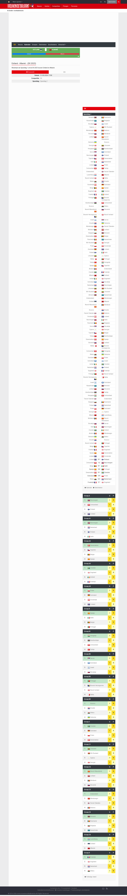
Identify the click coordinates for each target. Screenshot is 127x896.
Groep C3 (87, 789)
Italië (94, 162)
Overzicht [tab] (30, 72)
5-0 (99, 469)
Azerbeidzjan (107, 149)
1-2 (99, 463)
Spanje (105, 188)
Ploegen (65, 6)
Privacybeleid (65, 888)
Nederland (106, 162)
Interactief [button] (61, 44)
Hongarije (92, 149)
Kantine (47, 6)
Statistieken (43, 44)
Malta (105, 178)
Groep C (87, 722)
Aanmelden (112, 2)
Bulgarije (106, 120)
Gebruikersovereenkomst (45, 890)
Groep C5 (87, 835)
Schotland (106, 152)
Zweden (105, 191)
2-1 (99, 482)
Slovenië (92, 134)
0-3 (99, 479)
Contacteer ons (55, 888)
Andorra (105, 130)
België (93, 188)
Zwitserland (91, 168)
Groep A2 (87, 541)
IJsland (93, 165)
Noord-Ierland (91, 178)
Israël (105, 124)
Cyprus (93, 127)
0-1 (99, 459)
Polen (105, 165)
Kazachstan (91, 120)
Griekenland (91, 171)
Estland (37, 49)
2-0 (99, 476)
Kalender (27, 44)
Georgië (93, 145)
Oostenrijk (92, 184)
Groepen (34, 44)
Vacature (74, 888)
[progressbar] (29, 54)
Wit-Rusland (107, 127)
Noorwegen (91, 155)
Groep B (87, 609)
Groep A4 (87, 586)
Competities (56, 6)
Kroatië (105, 181)
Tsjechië (93, 158)
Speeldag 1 (44, 81)
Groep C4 (87, 812)
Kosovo (105, 142)
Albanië (53, 49)
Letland (93, 137)
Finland (105, 155)
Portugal (93, 197)
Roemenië (106, 117)
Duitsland (106, 184)
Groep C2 (87, 767)
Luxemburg (92, 175)
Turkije (105, 168)
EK (41, 78)
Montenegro (91, 130)
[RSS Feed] (107, 888)
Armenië (93, 117)
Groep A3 (87, 563)
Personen (74, 6)
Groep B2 (87, 654)
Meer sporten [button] (17, 2)
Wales (93, 181)
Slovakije (92, 124)
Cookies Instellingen (62, 890)
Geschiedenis (52, 44)
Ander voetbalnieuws (15, 10)
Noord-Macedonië (95, 771)
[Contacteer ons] (103, 888)
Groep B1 (87, 631)
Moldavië (106, 134)
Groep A (87, 496)
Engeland (92, 191)
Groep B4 (87, 699)
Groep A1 (87, 518)
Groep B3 (87, 676)
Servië (93, 152)
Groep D (87, 853)
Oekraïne (92, 142)
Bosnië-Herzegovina (96, 685)
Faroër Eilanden (108, 171)
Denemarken (107, 158)
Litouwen (106, 145)
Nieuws (39, 6)
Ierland (105, 194)
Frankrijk (93, 194)
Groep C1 (87, 744)
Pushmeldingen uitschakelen (80, 890)
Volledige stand (91, 877)
